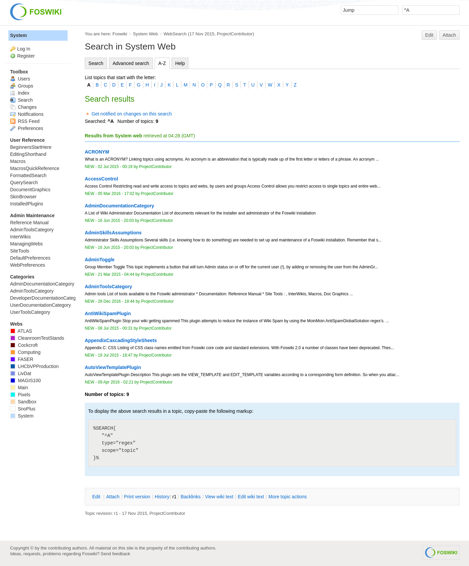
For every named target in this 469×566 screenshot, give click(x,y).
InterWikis (20, 236)
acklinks (191, 496)
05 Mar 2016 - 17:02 (116, 193)
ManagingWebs (26, 243)
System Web (145, 33)
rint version (137, 496)
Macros (18, 161)
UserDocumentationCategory (40, 305)
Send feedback (115, 553)
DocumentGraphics (30, 189)
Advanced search (131, 63)
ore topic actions (287, 496)
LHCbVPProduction (34, 366)
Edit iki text (251, 496)
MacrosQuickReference (34, 168)
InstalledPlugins (26, 203)
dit (97, 496)
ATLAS (21, 331)
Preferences (26, 128)
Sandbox (23, 401)
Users (20, 78)
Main (19, 387)
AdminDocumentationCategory (42, 284)
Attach (449, 35)
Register (26, 56)
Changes (23, 107)
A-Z (162, 63)
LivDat (20, 373)
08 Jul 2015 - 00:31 (115, 328)
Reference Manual (29, 222)
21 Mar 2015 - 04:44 (116, 274)
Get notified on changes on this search (132, 113)
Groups (21, 86)
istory (162, 496)
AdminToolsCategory (31, 229)
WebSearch (175, 33)
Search (95, 63)
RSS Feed (24, 121)
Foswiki (119, 33)
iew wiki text (219, 496)
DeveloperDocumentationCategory (46, 298)
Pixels (20, 394)
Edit (429, 35)
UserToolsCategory (30, 312)
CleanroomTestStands (37, 338)
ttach (112, 496)
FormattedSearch (28, 175)
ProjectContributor (235, 33)
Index (19, 93)
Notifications (26, 114)
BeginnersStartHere (30, 147)
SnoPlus (22, 408)
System (18, 35)
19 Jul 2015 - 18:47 (115, 355)
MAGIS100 (25, 380)
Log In (23, 49)
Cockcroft (24, 345)
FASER (21, 359)
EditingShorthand (28, 154)
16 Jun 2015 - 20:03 (116, 220)
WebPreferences (27, 265)
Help (180, 63)
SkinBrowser (23, 196)
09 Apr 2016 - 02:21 (116, 382)
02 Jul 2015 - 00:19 (115, 166)
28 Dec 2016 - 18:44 (116, 301)
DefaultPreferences (30, 258)
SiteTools (19, 251)
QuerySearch (24, 182)
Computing (25, 352)
